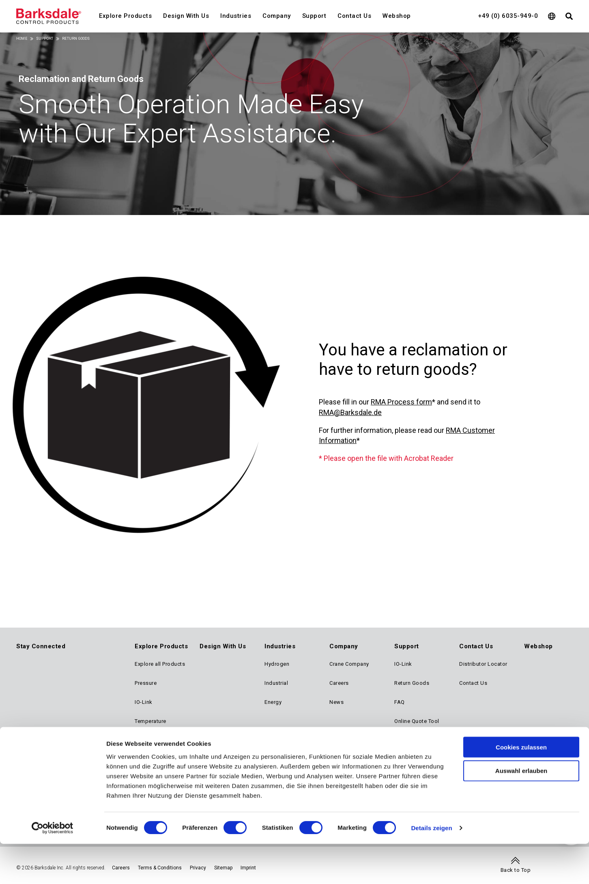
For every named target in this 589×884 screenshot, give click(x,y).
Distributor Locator (483, 664)
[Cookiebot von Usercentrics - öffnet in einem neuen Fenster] (52, 868)
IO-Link (144, 702)
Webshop (397, 15)
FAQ (399, 702)
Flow (141, 759)
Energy (273, 702)
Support (314, 15)
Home (21, 39)
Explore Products (125, 15)
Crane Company (349, 664)
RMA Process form (401, 402)
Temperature (150, 721)
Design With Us (186, 15)
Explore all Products (160, 664)
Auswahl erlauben (521, 810)
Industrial (276, 683)
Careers (339, 683)
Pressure (146, 683)
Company (276, 15)
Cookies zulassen (521, 786)
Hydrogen (276, 664)
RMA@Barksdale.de (350, 412)
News (336, 702)
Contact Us (354, 15)
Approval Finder (414, 759)
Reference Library (416, 740)
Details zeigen (431, 868)
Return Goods (411, 683)
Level (141, 740)
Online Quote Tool (416, 721)
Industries (235, 15)
